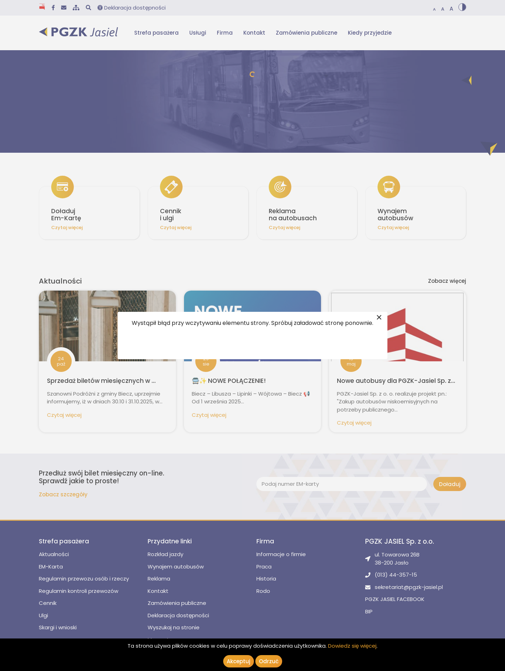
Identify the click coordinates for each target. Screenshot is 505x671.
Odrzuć (269, 661)
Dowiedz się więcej (352, 645)
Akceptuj (238, 661)
